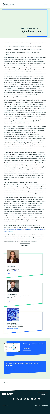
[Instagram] (25, 400)
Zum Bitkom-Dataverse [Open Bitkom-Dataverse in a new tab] (12, 328)
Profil (8, 273)
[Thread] (21, 400)
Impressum (45, 405)
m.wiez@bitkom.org (15, 270)
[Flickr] (39, 400)
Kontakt (43, 394)
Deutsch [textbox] (4, 405)
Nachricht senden (11, 300)
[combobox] (5, 405)
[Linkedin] (14, 400)
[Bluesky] (28, 400)
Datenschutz (37, 405)
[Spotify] (35, 400)
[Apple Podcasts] (32, 400)
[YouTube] (18, 400)
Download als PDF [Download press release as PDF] (25, 245)
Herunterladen (27, 348)
